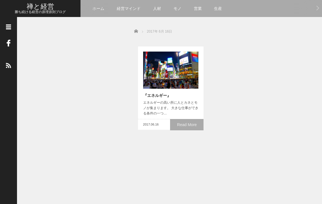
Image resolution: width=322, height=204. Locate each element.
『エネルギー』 (153, 98)
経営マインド (129, 8)
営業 (198, 8)
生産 (218, 8)
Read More (188, 127)
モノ (177, 8)
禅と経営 (40, 6)
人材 (157, 8)
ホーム (98, 8)
